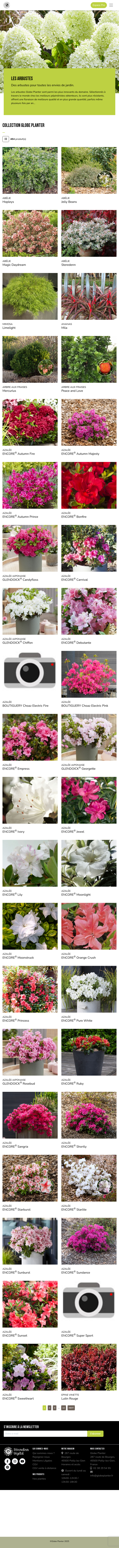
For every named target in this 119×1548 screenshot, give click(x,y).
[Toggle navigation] (111, 5)
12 (63, 1408)
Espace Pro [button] (99, 5)
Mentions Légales (42, 1460)
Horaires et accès (70, 1464)
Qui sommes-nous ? (44, 1453)
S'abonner (95, 1433)
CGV (35, 1464)
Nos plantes (39, 1478)
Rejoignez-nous (41, 1457)
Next (71, 1408)
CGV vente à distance (44, 1468)
